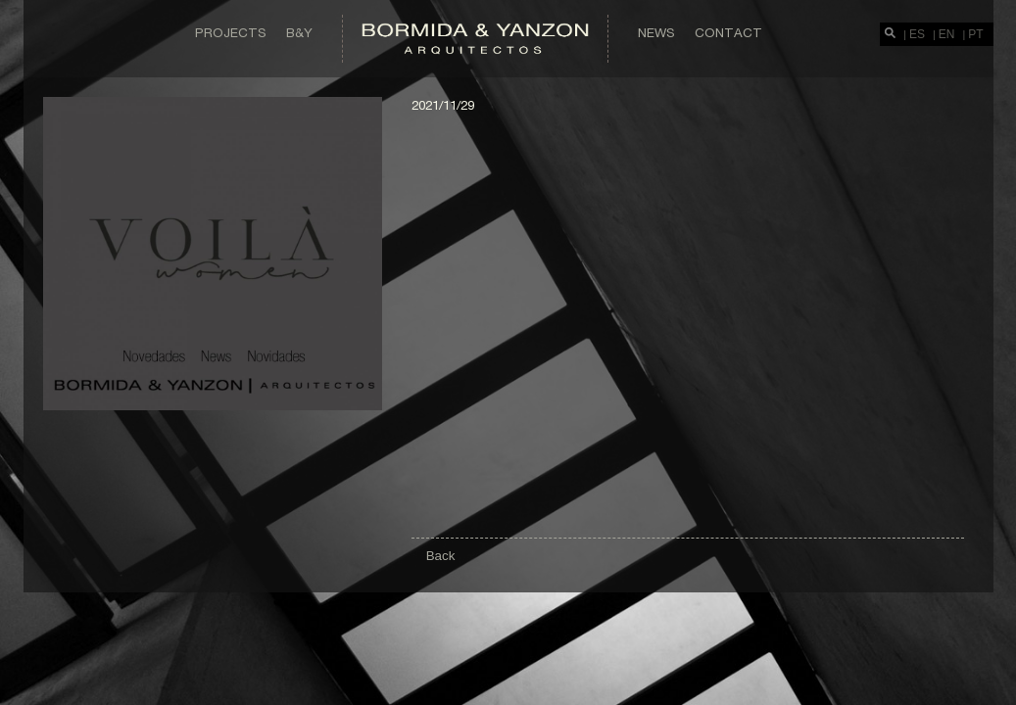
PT (975, 34)
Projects (230, 32)
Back (441, 555)
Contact (728, 32)
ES (917, 34)
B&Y (299, 32)
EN (947, 34)
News (656, 32)
